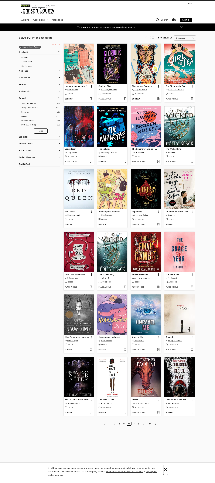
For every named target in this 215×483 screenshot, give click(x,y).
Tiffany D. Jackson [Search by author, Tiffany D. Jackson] (175, 341)
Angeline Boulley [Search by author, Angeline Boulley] (140, 90)
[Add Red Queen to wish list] (91, 224)
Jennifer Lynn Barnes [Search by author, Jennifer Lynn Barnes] (109, 90)
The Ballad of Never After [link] (76, 400)
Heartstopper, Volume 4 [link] (109, 337)
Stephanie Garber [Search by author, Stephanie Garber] (141, 215)
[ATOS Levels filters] (39, 150)
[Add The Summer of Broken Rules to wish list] (158, 162)
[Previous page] (105, 423)
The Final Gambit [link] (140, 274)
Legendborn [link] (70, 149)
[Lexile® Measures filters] (39, 157)
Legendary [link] (137, 212)
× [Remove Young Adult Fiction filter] (21, 47)
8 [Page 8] (138, 423)
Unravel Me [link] (137, 337)
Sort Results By (165, 38)
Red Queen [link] (70, 212)
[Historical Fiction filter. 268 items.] (40, 120)
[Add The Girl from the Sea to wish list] (192, 99)
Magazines (57, 19)
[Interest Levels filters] (39, 143)
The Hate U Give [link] (106, 400)
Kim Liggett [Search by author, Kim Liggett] (172, 278)
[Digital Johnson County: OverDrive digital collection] (37, 9)
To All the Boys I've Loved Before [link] (178, 212)
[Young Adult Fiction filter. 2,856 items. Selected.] (40, 103)
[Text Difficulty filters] (39, 164)
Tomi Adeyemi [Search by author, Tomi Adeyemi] (173, 403)
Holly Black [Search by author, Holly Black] (172, 152)
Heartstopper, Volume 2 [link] (76, 86)
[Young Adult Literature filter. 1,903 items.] (40, 107)
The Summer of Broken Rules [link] (144, 149)
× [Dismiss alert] (181, 27)
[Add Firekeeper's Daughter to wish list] (158, 99)
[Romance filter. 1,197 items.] (40, 112)
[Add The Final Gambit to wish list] (158, 287)
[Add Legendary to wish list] (158, 224)
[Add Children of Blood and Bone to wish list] (192, 412)
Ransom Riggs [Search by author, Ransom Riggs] (72, 341)
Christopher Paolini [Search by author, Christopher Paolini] (141, 403)
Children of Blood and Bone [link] (178, 400)
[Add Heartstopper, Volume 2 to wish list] (91, 99)
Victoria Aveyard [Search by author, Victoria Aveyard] (73, 215)
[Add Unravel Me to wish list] (158, 350)
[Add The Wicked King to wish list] (192, 162)
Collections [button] (40, 19)
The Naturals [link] (104, 149)
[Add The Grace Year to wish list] (192, 287)
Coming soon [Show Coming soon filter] (26, 66)
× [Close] (165, 469)
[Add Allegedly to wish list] (192, 350)
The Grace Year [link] (173, 274)
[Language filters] (39, 137)
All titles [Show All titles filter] (24, 57)
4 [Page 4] (119, 423)
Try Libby (81, 27)
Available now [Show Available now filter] (26, 62)
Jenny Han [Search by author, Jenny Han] (172, 215)
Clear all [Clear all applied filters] (56, 45)
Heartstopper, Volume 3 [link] (109, 212)
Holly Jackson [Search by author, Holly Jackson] (72, 278)
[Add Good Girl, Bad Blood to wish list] (91, 287)
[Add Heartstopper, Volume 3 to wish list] (124, 224)
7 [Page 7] (134, 423)
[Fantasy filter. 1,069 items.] (40, 116)
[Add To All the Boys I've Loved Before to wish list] (192, 224)
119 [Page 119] (149, 423)
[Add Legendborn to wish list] (91, 162)
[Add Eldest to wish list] (158, 412)
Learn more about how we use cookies (124, 471)
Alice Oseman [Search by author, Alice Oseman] (72, 90)
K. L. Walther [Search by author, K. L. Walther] (139, 152)
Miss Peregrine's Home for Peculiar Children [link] (77, 337)
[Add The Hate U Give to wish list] (124, 412)
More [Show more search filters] (41, 131)
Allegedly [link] (170, 337)
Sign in (185, 19)
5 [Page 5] (124, 423)
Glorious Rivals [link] (105, 86)
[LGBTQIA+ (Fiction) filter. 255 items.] (40, 125)
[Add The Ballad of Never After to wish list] (91, 412)
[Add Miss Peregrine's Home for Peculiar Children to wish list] (91, 350)
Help (190, 4)
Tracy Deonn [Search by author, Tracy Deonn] (72, 152)
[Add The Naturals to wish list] (124, 162)
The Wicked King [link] (173, 149)
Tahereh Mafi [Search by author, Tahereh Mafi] (139, 341)
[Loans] (174, 20)
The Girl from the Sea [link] (175, 86)
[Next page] (155, 423)
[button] (161, 20)
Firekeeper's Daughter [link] (142, 86)
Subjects (24, 19)
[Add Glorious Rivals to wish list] (124, 99)
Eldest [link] (135, 400)
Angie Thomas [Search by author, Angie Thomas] (106, 403)
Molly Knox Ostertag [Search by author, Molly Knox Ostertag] (175, 90)
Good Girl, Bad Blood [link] (75, 274)
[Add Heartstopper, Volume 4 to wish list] (124, 350)
